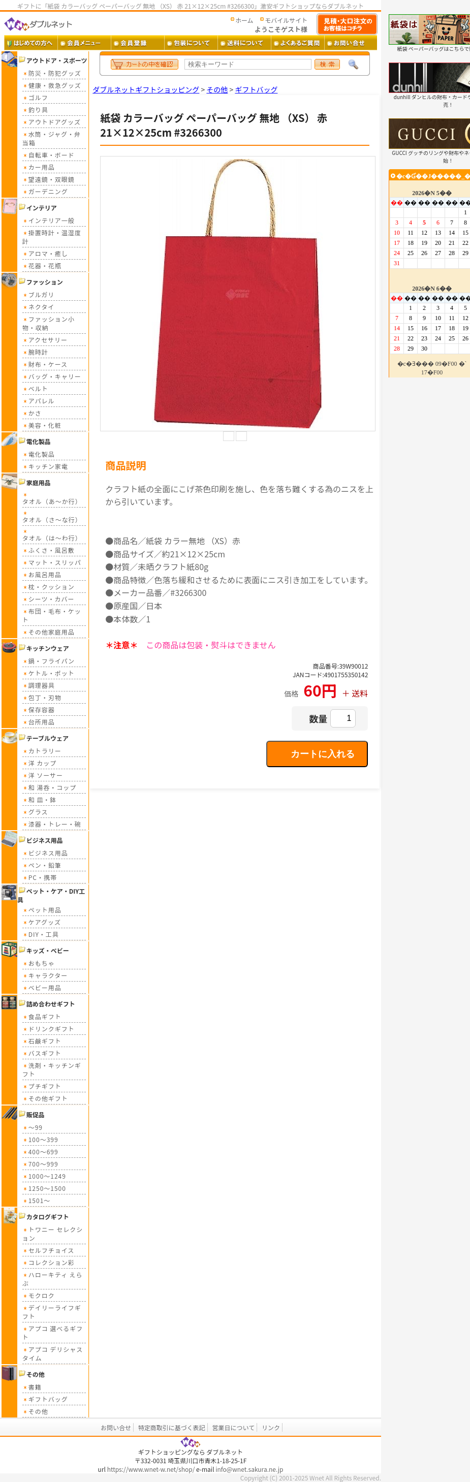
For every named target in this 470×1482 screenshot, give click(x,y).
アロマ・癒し (45, 253)
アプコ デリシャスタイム (52, 1353)
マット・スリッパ (51, 562)
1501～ (36, 1200)
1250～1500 (44, 1188)
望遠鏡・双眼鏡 (48, 179)
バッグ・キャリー (51, 376)
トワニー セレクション (52, 1233)
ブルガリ (38, 294)
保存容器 (38, 709)
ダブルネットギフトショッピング (145, 89)
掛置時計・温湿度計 (51, 236)
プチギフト (41, 1086)
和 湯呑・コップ (49, 787)
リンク (271, 1427)
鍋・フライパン (48, 660)
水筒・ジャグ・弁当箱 (51, 138)
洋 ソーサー (42, 775)
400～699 (40, 1151)
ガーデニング (45, 191)
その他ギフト (45, 1098)
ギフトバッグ (45, 1399)
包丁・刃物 (41, 697)
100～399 (40, 1139)
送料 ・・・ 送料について (244, 42)
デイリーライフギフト (51, 1311)
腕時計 (35, 352)
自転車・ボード (48, 154)
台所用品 (38, 721)
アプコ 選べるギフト (52, 1332)
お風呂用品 (41, 574)
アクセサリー (45, 339)
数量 (318, 718)
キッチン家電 (45, 466)
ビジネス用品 (45, 852)
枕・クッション (48, 586)
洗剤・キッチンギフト (51, 1069)
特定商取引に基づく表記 (171, 1427)
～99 (32, 1127)
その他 (35, 1411)
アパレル (38, 400)
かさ (32, 412)
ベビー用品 (41, 987)
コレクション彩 (48, 1262)
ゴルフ (35, 97)
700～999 (40, 1163)
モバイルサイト (286, 20)
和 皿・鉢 (39, 799)
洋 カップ (39, 763)
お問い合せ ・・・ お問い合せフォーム (351, 42)
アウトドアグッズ (51, 121)
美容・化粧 (41, 425)
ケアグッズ (41, 922)
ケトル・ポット (48, 673)
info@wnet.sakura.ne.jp (249, 1469)
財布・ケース (45, 364)
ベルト (35, 388)
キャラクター (45, 975)
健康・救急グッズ (51, 85)
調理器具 (38, 685)
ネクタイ (38, 306)
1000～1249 (44, 1176)
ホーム (244, 20)
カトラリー (41, 750)
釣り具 (35, 109)
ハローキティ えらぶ (52, 1278)
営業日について (233, 1427)
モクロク (38, 1295)
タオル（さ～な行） (52, 516)
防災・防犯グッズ (51, 73)
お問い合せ (116, 1427)
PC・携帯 (39, 877)
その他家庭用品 (48, 631)
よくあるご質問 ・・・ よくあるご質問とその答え (297, 42)
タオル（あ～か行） (52, 498)
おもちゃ (38, 963)
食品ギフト (41, 1016)
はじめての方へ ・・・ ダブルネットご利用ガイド (30, 42)
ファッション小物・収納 (48, 323)
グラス (35, 811)
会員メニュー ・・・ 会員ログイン (84, 42)
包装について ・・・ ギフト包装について (190, 42)
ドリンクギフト (48, 1028)
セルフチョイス (48, 1250)
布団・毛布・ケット (51, 615)
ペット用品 (41, 909)
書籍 (32, 1386)
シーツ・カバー (48, 598)
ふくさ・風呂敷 (48, 550)
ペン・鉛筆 (41, 865)
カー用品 (38, 167)
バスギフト (41, 1053)
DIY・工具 (40, 934)
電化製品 (38, 454)
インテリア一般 (48, 220)
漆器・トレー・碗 (51, 823)
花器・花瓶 (41, 265)
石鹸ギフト (41, 1040)
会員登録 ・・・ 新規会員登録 (137, 42)
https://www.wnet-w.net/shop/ (151, 1469)
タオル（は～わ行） (52, 534)
